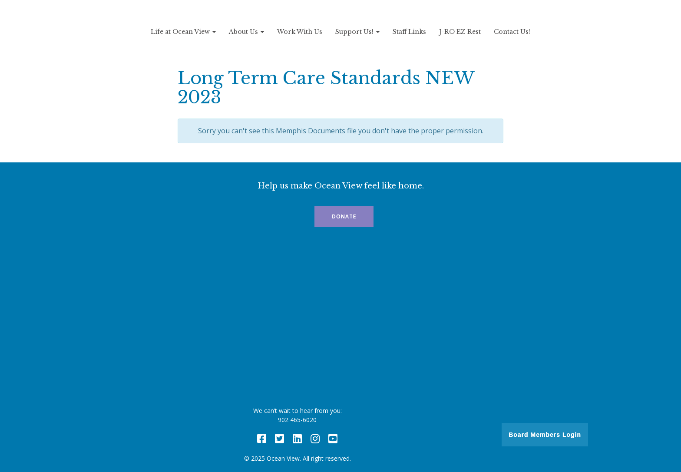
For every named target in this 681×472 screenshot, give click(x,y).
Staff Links (409, 32)
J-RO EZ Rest (460, 32)
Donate (344, 216)
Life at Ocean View (183, 32)
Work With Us (299, 32)
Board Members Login (545, 434)
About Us (246, 32)
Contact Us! (512, 32)
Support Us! (357, 32)
